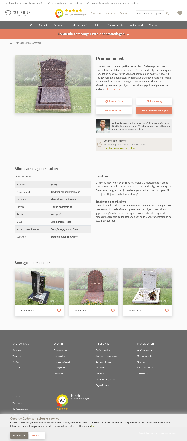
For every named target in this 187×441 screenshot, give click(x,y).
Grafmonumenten (145, 350)
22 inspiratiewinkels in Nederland (67, 3)
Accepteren (19, 435)
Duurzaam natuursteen (106, 356)
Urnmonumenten (145, 356)
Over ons (96, 13)
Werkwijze (100, 367)
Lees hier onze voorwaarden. (119, 148)
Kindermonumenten (146, 367)
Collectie (43, 25)
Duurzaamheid (115, 25)
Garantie (100, 373)
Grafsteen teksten (104, 350)
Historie (110, 13)
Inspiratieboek (136, 25)
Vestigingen (17, 403)
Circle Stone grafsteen (106, 379)
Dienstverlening (61, 350)
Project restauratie (62, 361)
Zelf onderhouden (104, 361)
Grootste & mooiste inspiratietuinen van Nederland (115, 3)
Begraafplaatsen (103, 385)
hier (93, 426)
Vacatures (16, 356)
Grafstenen (142, 361)
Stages (15, 361)
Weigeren (37, 435)
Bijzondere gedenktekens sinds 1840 (26, 3)
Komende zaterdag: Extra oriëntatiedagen (93, 34)
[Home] (31, 25)
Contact (124, 13)
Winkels (153, 25)
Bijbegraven (59, 367)
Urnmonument (26, 310)
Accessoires (142, 373)
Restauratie (59, 356)
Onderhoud (59, 373)
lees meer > (113, 89)
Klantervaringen (81, 25)
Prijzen (98, 25)
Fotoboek (60, 25)
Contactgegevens (20, 408)
